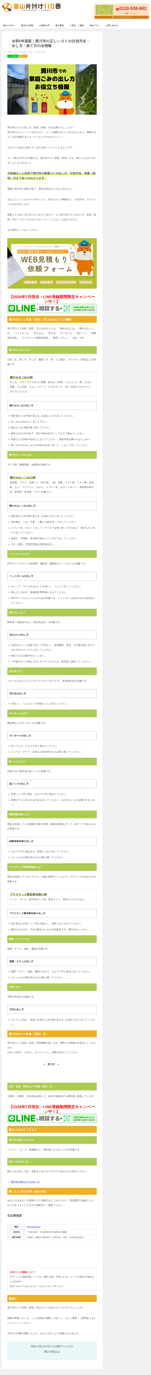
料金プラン (95, 25)
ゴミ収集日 (13, 56)
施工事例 (59, 25)
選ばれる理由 (27, 25)
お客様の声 (44, 25)
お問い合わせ (112, 25)
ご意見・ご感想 (76, 25)
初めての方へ (9, 25)
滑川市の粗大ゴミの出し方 (25, 1182)
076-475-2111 (33, 1227)
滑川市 (23, 56)
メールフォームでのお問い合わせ (122, 17)
